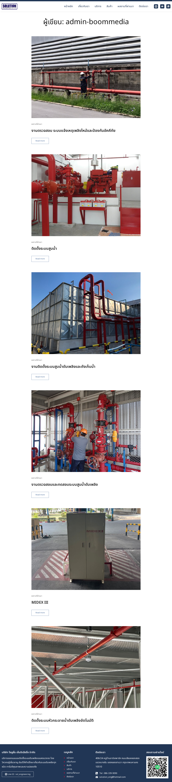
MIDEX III (42, 606)
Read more (46, 143)
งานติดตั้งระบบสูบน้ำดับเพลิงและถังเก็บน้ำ (71, 369)
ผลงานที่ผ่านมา (38, 126)
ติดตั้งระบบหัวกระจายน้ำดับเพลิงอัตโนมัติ (70, 725)
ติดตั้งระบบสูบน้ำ (47, 251)
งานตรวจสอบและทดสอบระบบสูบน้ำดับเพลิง (73, 488)
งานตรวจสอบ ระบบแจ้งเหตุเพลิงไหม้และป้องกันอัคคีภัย (84, 132)
